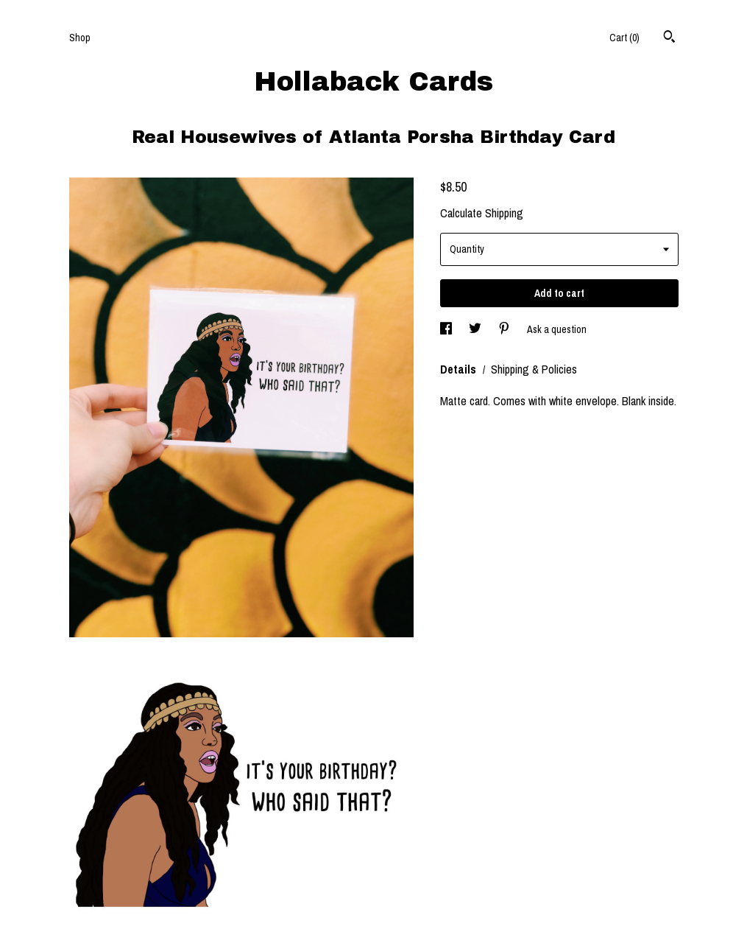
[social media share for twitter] (476, 329)
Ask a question (557, 329)
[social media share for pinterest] (505, 329)
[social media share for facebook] (447, 329)
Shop (80, 37)
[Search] (669, 38)
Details (459, 369)
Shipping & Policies (534, 369)
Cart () (624, 37)
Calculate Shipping (481, 213)
